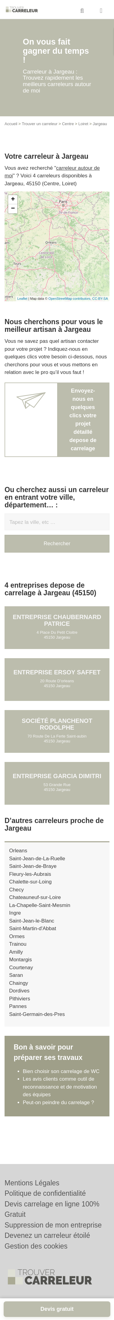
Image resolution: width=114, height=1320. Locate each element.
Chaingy (18, 983)
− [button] (13, 208)
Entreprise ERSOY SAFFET (56, 672)
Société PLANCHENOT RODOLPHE (57, 724)
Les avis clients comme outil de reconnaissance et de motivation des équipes (60, 1086)
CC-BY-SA (100, 298)
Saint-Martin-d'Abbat (32, 928)
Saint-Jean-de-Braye (33, 866)
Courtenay (21, 967)
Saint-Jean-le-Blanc (31, 921)
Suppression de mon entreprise (53, 1225)
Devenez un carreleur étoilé (47, 1235)
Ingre (15, 913)
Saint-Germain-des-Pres (37, 1014)
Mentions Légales (32, 1183)
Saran (16, 975)
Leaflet (22, 298)
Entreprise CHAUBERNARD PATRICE (57, 620)
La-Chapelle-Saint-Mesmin (39, 905)
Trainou (17, 944)
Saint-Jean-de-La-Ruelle (37, 858)
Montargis (20, 960)
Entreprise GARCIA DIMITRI (57, 776)
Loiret (83, 123)
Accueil (11, 123)
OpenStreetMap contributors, (70, 298)
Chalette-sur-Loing (30, 882)
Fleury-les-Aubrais (30, 874)
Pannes (18, 1006)
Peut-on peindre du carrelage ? (58, 1102)
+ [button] (13, 199)
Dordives (19, 991)
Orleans (18, 851)
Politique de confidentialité (45, 1193)
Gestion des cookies (36, 1246)
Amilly (16, 952)
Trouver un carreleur (39, 123)
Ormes (17, 936)
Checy (16, 890)
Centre (68, 123)
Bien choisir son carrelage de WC (61, 1071)
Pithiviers (19, 999)
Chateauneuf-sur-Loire (35, 897)
